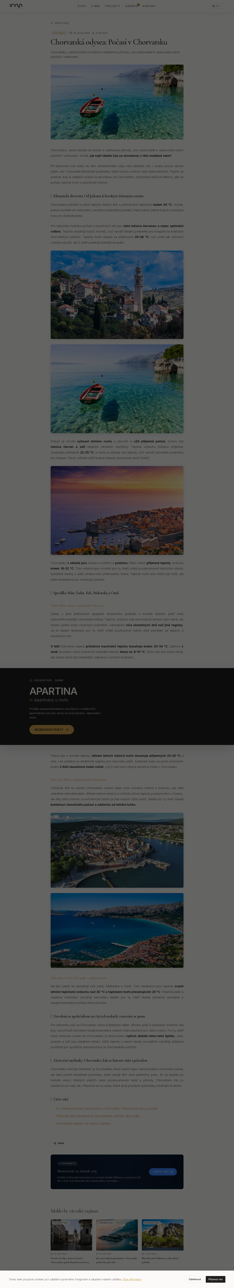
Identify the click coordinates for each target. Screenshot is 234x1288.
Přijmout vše (215, 1279)
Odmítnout (195, 1279)
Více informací (132, 1279)
